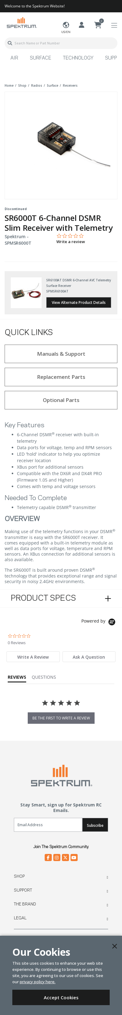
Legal (20, 918)
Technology (78, 58)
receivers (70, 85)
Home (9, 85)
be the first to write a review (61, 718)
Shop (19, 876)
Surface (40, 58)
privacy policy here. (37, 981)
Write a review (70, 241)
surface (52, 85)
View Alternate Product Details (79, 302)
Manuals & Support (61, 353)
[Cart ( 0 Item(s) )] (98, 25)
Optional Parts (61, 400)
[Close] (114, 946)
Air (14, 58)
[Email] (48, 825)
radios (36, 85)
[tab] (32, 656)
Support (23, 890)
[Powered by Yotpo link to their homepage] (99, 623)
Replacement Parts (61, 376)
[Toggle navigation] (114, 25)
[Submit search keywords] (10, 43)
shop (22, 85)
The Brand (25, 904)
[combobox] (61, 43)
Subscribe (95, 825)
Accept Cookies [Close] (61, 997)
